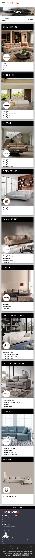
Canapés (6, 112)
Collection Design (8, 352)
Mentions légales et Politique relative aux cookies (15, 540)
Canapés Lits (7, 162)
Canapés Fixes (7, 450)
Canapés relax (7, 164)
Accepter (25, 555)
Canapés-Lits (7, 404)
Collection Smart (8, 358)
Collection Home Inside (10, 356)
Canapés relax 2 (8, 166)
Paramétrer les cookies (8, 542)
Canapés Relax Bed (9, 262)
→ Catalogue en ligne (9, 496)
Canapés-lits (7, 116)
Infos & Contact (6, 544)
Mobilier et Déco (7, 522)
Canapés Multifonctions (10, 452)
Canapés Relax (8, 260)
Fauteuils (6, 118)
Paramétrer (17, 555)
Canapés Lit (6, 258)
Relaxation (5, 520)
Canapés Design (8, 256)
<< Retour (31, 19)
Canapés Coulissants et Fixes (12, 402)
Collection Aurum (8, 400)
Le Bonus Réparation (8, 531)
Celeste (5, 68)
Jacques (5, 70)
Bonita (5, 66)
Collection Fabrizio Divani (11, 354)
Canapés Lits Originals (10, 454)
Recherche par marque (8, 527)
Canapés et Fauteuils (8, 518)
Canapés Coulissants (9, 114)
